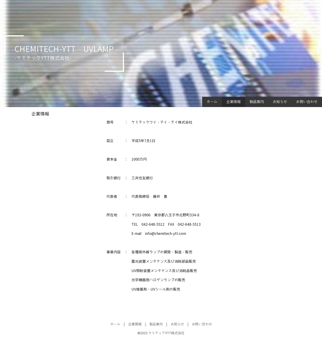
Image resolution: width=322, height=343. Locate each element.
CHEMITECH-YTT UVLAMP (64, 49)
